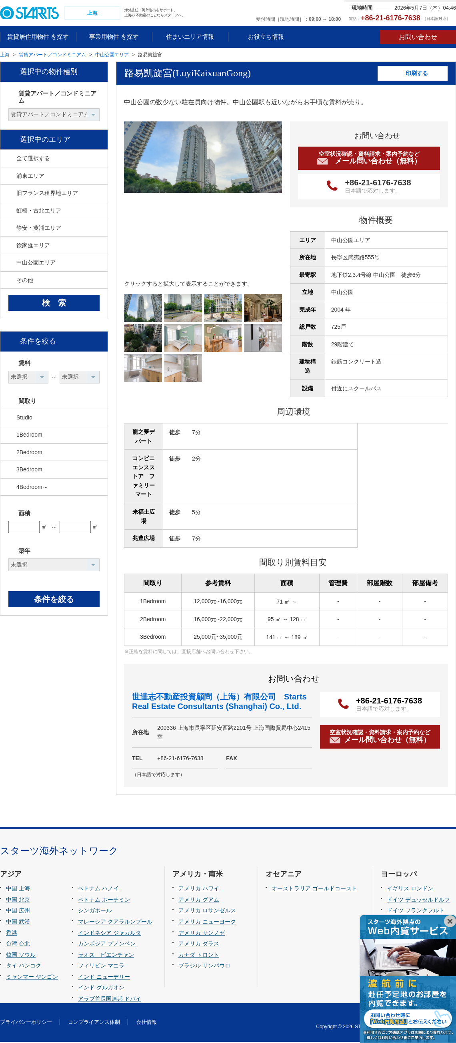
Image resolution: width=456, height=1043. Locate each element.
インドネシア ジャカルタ (109, 933)
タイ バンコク (23, 966)
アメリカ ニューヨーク (207, 922)
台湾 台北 (18, 944)
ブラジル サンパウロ (204, 966)
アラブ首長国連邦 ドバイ (109, 999)
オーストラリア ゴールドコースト (314, 889)
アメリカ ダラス (198, 944)
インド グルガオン (101, 988)
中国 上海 (18, 889)
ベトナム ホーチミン (104, 900)
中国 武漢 (18, 922)
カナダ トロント (198, 955)
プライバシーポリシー (26, 1023)
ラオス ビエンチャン (106, 955)
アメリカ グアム (198, 900)
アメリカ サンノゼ (201, 933)
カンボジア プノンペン (107, 944)
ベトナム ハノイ (98, 889)
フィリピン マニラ (101, 966)
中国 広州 (18, 911)
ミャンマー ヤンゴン (32, 977)
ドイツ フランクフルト (415, 911)
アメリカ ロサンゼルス (207, 911)
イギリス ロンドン (410, 889)
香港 (11, 933)
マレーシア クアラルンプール (115, 922)
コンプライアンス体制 (94, 1023)
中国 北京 (18, 900)
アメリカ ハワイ (198, 889)
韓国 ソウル (21, 955)
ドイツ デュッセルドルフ (418, 900)
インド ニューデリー (104, 977)
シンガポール (95, 911)
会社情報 (146, 1023)
